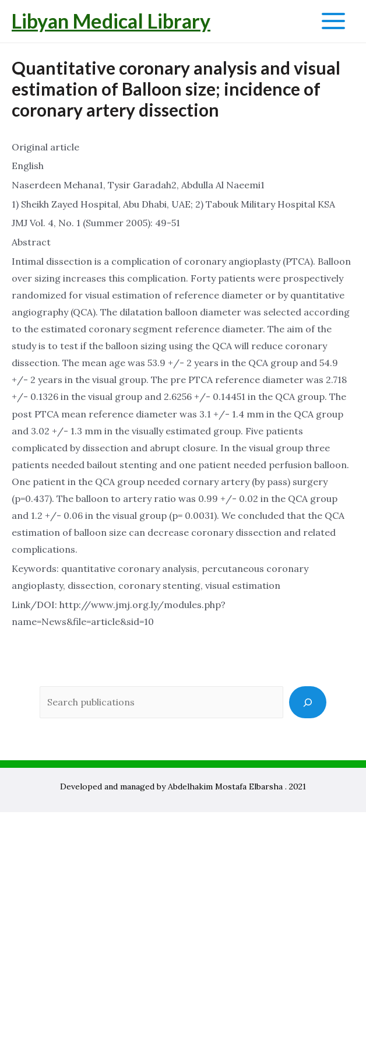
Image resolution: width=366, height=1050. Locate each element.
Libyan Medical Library (111, 21)
